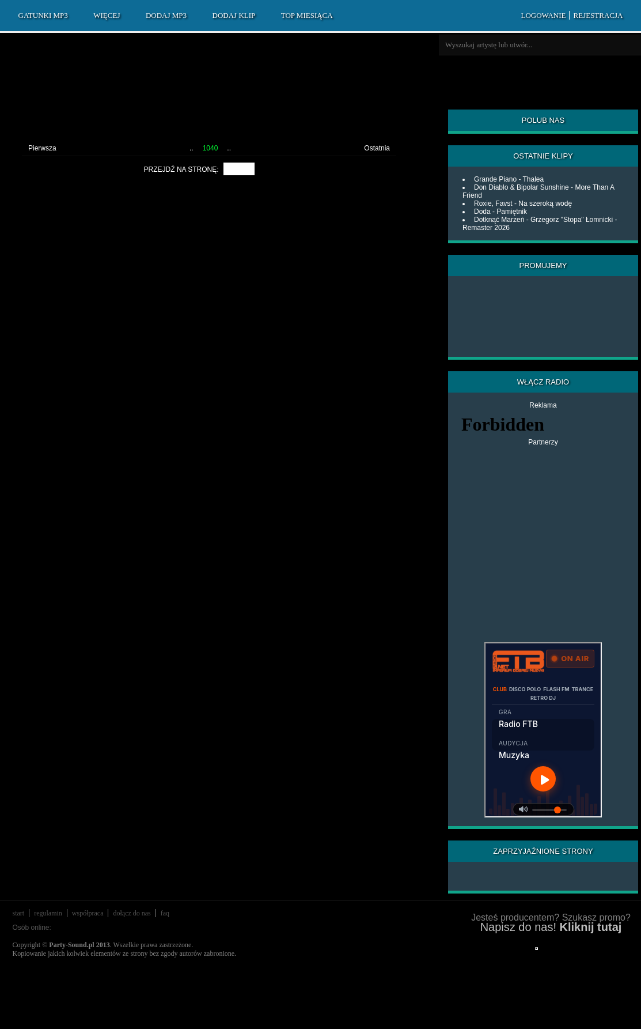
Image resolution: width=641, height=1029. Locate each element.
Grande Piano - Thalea (509, 179)
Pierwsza (42, 148)
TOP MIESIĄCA (307, 15)
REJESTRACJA (598, 15)
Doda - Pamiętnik (500, 212)
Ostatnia (377, 148)
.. (191, 148)
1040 (210, 148)
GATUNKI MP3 (43, 15)
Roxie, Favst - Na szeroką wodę (523, 203)
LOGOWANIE (543, 15)
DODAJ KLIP (234, 15)
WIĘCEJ (106, 15)
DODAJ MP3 (166, 15)
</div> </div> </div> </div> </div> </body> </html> (536, 948)
